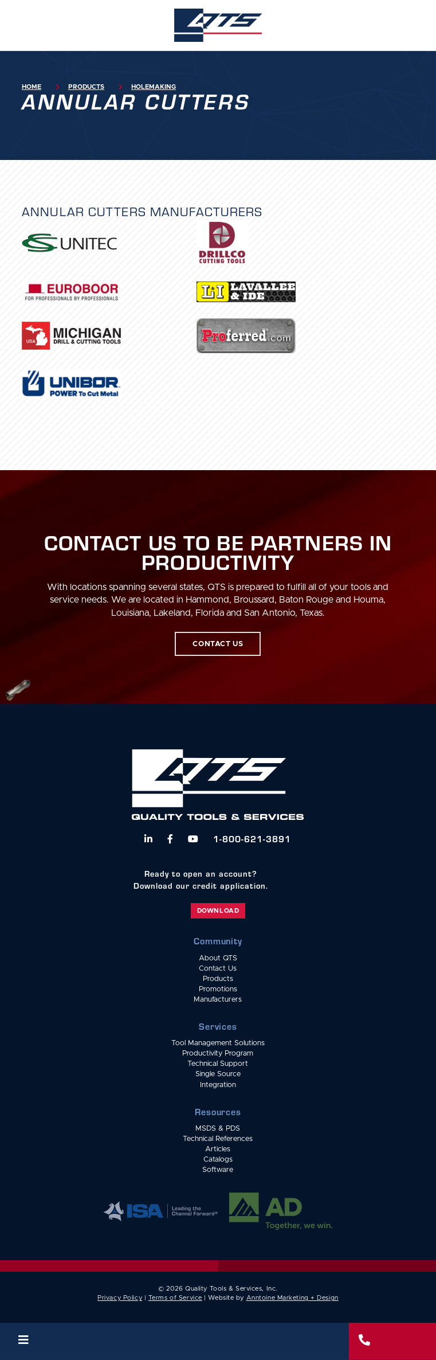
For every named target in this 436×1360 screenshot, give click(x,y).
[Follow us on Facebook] (170, 838)
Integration (218, 1085)
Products (86, 87)
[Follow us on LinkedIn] (148, 838)
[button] (174, 1341)
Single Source (218, 1074)
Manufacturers (218, 999)
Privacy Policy (119, 1298)
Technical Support (217, 1064)
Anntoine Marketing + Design (292, 1298)
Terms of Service (175, 1298)
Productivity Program (217, 1053)
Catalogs (218, 1159)
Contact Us (218, 968)
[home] (218, 25)
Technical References (218, 1139)
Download (218, 911)
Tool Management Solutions (218, 1043)
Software (217, 1170)
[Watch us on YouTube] (193, 838)
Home (31, 87)
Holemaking (153, 87)
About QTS (218, 958)
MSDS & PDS (217, 1128)
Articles (217, 1149)
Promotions (218, 989)
